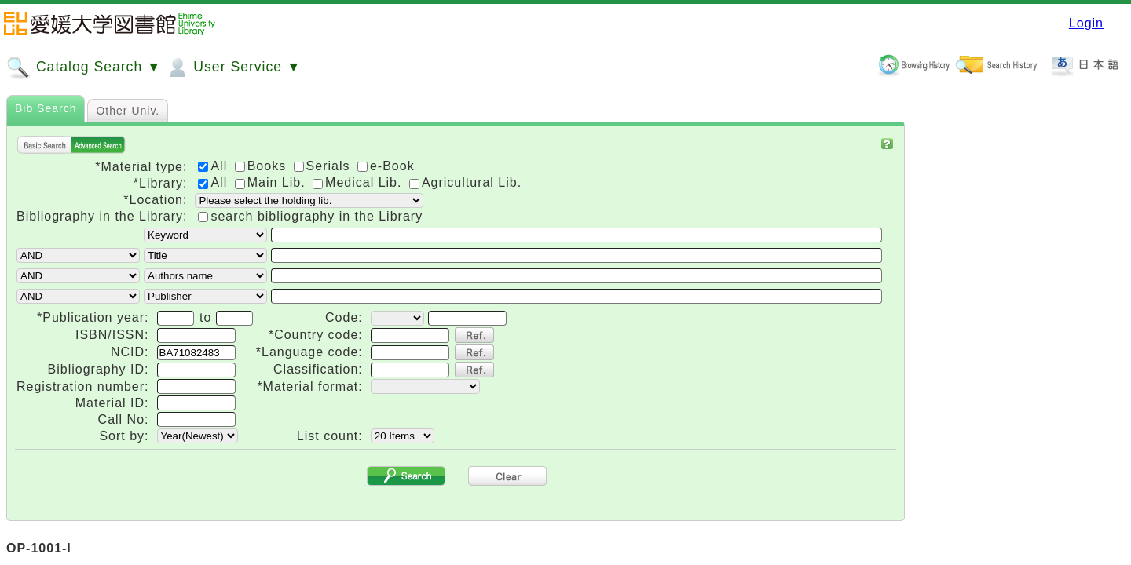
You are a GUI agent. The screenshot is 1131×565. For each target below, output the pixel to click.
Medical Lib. (359, 182)
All (214, 182)
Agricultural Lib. (465, 182)
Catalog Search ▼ (83, 67)
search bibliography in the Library (316, 216)
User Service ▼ (233, 67)
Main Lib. (272, 182)
